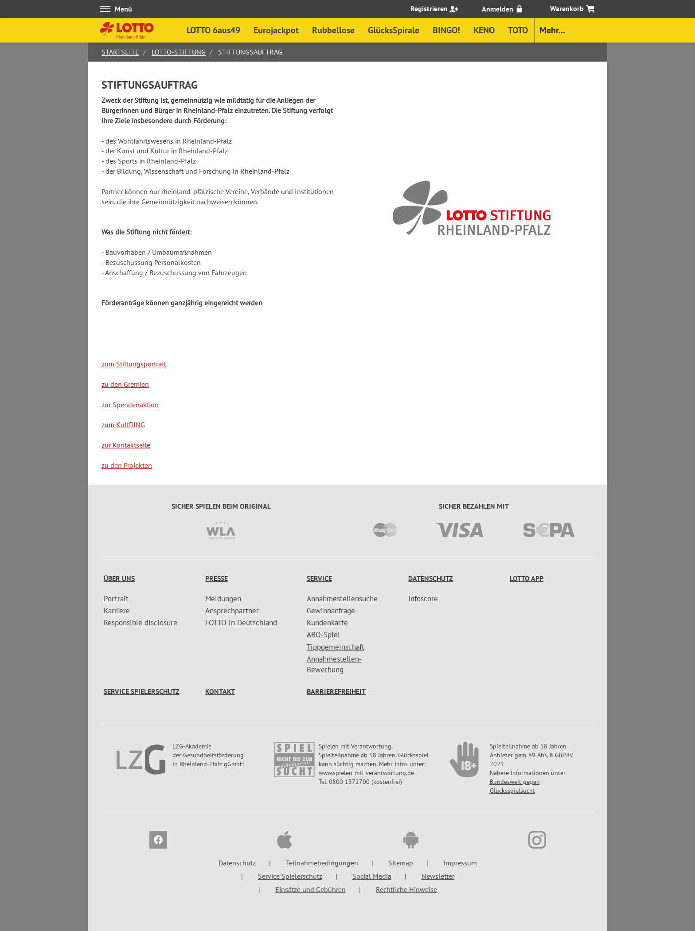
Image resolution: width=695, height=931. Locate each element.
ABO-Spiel (323, 634)
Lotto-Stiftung (179, 51)
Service (319, 578)
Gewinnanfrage (331, 610)
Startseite (120, 51)
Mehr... (552, 30)
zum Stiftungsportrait (134, 363)
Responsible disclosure (140, 622)
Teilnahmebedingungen (322, 862)
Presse (216, 578)
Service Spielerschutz (142, 691)
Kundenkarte (327, 622)
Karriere (117, 610)
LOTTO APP (526, 578)
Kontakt (220, 691)
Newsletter (438, 876)
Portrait (116, 599)
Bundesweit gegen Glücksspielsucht (515, 786)
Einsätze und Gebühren (310, 889)
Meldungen (223, 599)
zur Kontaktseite (126, 444)
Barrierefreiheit (336, 691)
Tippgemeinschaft (335, 647)
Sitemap (400, 862)
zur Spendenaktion (130, 404)
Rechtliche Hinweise (406, 889)
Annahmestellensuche (342, 599)
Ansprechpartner (232, 610)
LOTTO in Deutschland (241, 622)
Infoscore (423, 599)
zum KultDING (123, 424)
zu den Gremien (125, 384)
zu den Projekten (127, 465)
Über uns (119, 578)
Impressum (460, 862)
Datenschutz (430, 578)
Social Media (371, 876)
